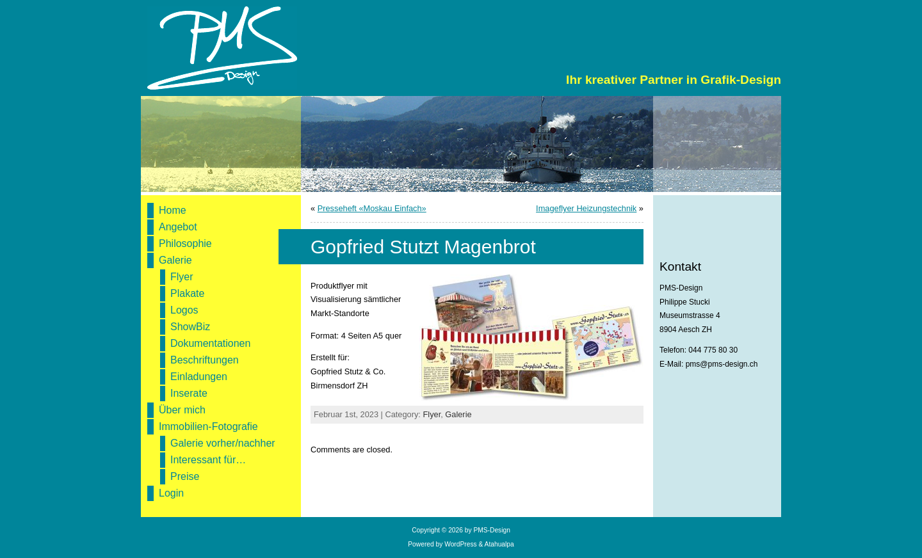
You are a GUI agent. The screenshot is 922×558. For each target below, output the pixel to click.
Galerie (175, 260)
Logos (184, 310)
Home (172, 210)
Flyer (181, 276)
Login (171, 493)
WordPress (460, 544)
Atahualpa (499, 544)
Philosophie (185, 243)
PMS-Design (491, 530)
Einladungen (198, 376)
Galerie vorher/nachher (222, 443)
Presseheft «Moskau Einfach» (372, 208)
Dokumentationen (210, 343)
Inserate (188, 393)
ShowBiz (190, 326)
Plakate (187, 293)
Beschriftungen (204, 360)
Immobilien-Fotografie (208, 426)
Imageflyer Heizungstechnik (586, 208)
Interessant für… (208, 459)
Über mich (182, 409)
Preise (184, 476)
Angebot (178, 226)
